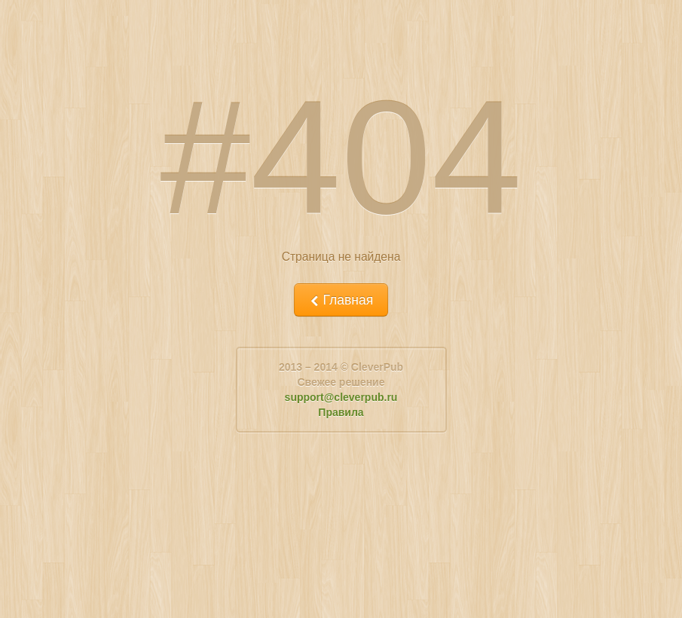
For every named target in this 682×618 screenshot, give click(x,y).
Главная (341, 299)
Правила (340, 412)
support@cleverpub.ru (341, 397)
